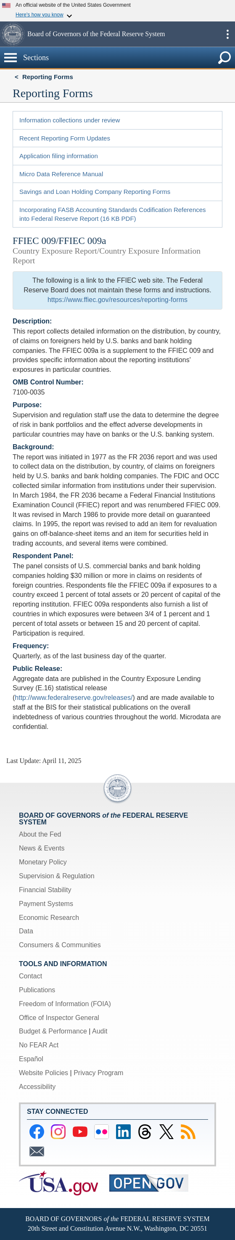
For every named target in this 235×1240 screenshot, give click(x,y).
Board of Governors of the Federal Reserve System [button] (96, 33)
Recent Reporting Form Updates (64, 138)
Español (31, 1058)
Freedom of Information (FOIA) (65, 1003)
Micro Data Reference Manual (61, 174)
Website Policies (43, 1072)
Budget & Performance (53, 1031)
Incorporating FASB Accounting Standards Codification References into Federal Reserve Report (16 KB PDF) (112, 214)
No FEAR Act (38, 1045)
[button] (12, 34)
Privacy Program (98, 1072)
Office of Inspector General (59, 1017)
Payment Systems (46, 903)
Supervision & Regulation (57, 876)
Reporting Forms (47, 76)
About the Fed (40, 834)
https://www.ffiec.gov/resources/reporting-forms (117, 299)
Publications (37, 990)
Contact (30, 976)
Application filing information (58, 155)
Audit (99, 1031)
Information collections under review (69, 120)
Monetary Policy (43, 862)
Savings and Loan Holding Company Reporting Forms (94, 191)
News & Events (41, 848)
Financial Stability (45, 889)
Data (26, 931)
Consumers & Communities (60, 945)
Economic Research (49, 917)
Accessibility (37, 1086)
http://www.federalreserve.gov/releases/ (73, 697)
